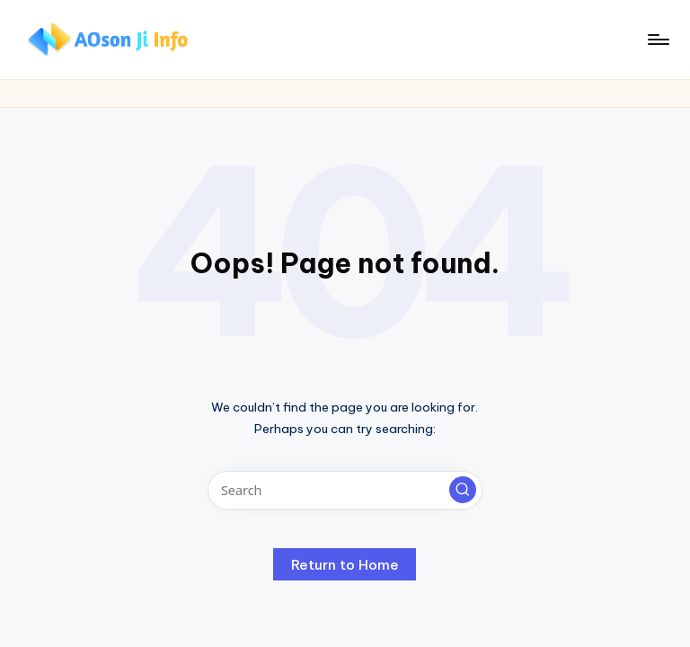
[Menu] (657, 39)
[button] (462, 489)
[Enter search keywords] (345, 490)
